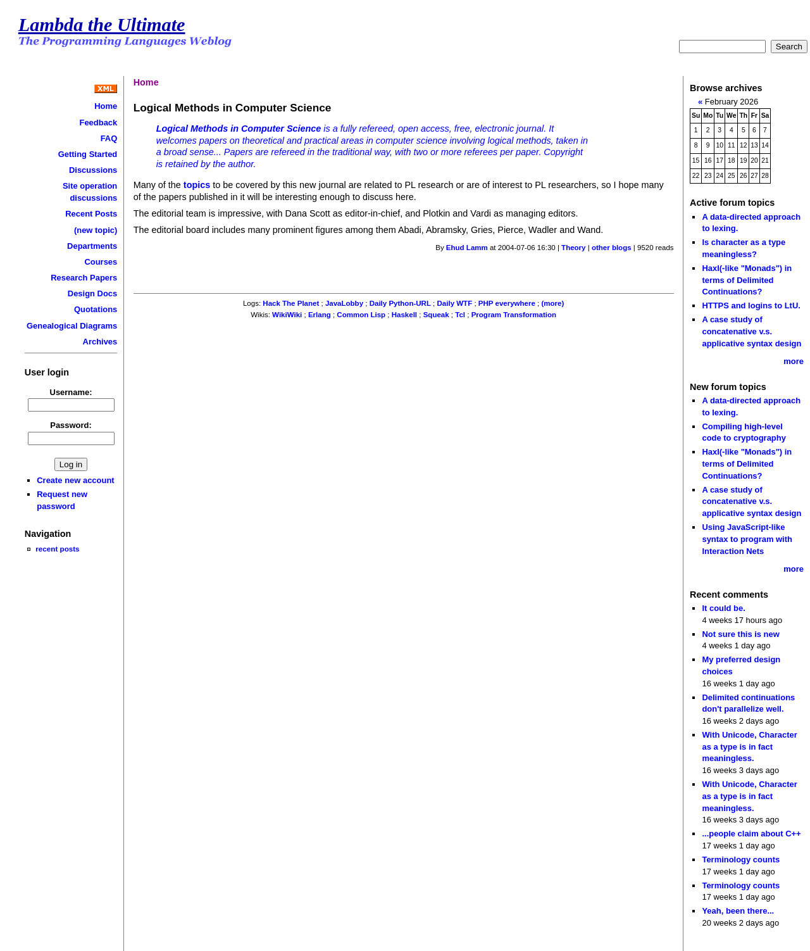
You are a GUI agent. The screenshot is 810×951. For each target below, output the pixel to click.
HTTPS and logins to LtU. (751, 305)
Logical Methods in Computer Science (238, 128)
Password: (71, 425)
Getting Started (88, 154)
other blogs (612, 247)
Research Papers (84, 277)
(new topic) (95, 230)
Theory (573, 247)
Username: (71, 392)
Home (105, 106)
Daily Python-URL (400, 303)
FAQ (109, 138)
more (793, 361)
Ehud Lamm (467, 247)
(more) (552, 303)
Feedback (99, 122)
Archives (100, 341)
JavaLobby (344, 303)
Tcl (460, 314)
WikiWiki (287, 314)
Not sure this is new (740, 634)
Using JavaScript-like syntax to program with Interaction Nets (747, 538)
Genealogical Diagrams (72, 326)
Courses (100, 262)
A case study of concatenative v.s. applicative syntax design (751, 331)
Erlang (319, 314)
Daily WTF (455, 303)
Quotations (95, 309)
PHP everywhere (506, 303)
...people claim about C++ (751, 833)
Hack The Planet (291, 303)
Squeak (436, 314)
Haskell (404, 314)
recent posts (57, 549)
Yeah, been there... (738, 911)
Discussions (93, 170)
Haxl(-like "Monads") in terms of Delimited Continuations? (747, 279)
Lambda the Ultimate (101, 24)
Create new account (75, 480)
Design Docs (92, 293)
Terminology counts (741, 859)
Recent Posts (91, 213)
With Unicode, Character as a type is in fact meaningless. (749, 746)
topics (197, 185)
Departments (92, 246)
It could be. (723, 608)
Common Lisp (361, 314)
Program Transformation (513, 314)
